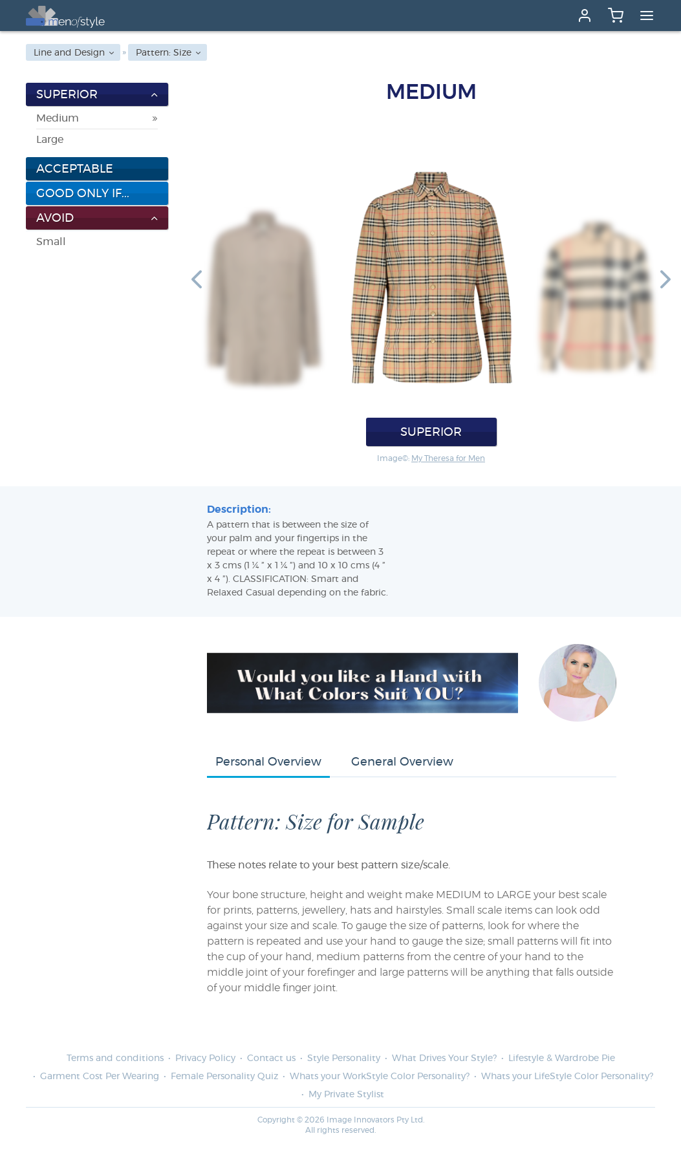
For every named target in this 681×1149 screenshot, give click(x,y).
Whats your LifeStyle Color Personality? (567, 1076)
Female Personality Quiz (224, 1076)
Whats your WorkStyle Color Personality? (380, 1076)
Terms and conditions (115, 1058)
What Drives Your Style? (444, 1058)
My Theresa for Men (448, 458)
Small (51, 242)
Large (49, 139)
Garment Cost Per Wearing (99, 1076)
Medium (57, 118)
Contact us (271, 1058)
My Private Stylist (346, 1094)
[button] (196, 278)
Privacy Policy (205, 1058)
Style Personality (343, 1058)
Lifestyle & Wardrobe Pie (561, 1058)
